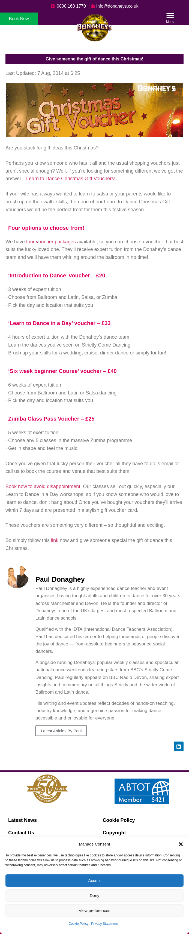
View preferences (94, 910)
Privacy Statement (104, 924)
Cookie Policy (78, 924)
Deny (94, 895)
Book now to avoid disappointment (42, 486)
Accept (94, 880)
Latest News (22, 820)
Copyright (114, 832)
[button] (181, 844)
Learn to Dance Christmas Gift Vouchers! (70, 178)
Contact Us (21, 832)
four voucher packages (51, 241)
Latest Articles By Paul (61, 730)
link (55, 540)
